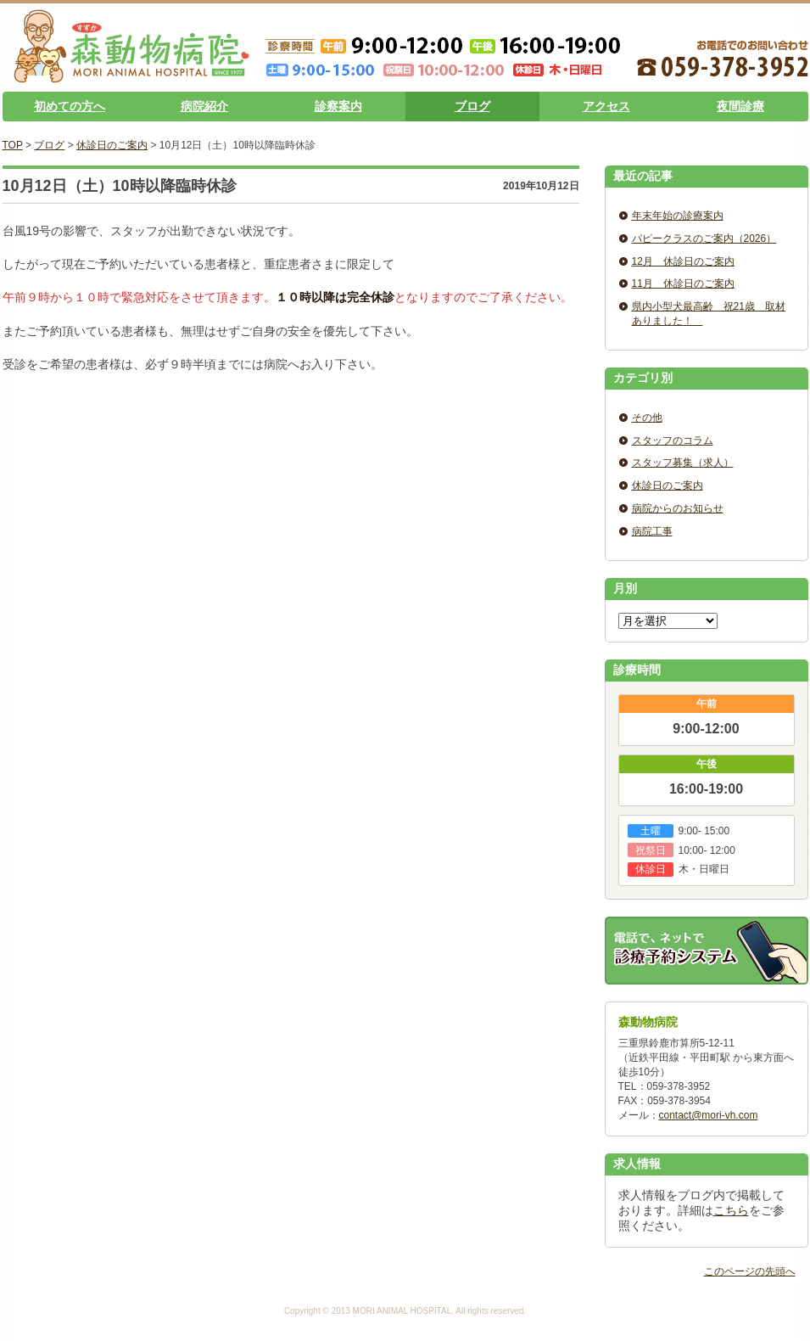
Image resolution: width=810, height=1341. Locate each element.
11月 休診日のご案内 (683, 283)
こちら (731, 1210)
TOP (13, 145)
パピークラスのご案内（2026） (704, 238)
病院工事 (652, 531)
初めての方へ (69, 106)
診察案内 (338, 106)
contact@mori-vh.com (708, 1115)
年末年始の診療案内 (677, 216)
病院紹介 (204, 106)
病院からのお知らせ (677, 508)
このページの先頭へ (750, 1271)
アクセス (606, 106)
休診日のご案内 (112, 145)
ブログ (472, 106)
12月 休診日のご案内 (683, 261)
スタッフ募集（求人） (683, 463)
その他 (647, 418)
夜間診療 (740, 106)
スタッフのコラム (672, 440)
